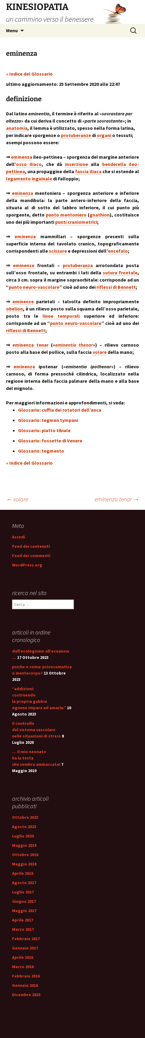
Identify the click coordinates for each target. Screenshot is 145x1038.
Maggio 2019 (24, 845)
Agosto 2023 (24, 826)
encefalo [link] (118, 251)
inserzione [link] (76, 164)
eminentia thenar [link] (74, 345)
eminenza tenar (117, 499)
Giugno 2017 (24, 901)
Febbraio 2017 (26, 938)
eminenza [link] (21, 157)
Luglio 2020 (23, 836)
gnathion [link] (100, 215)
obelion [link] (14, 309)
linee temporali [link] (61, 316)
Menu (12, 30)
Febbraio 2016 (26, 976)
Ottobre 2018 (25, 854)
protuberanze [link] (76, 135)
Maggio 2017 (24, 910)
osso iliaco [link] (29, 164)
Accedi (18, 537)
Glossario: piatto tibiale (44, 430)
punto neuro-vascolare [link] (34, 287)
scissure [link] (58, 251)
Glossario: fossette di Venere (50, 441)
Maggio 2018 (24, 864)
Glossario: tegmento (41, 451)
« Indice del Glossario (29, 74)
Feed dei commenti (31, 555)
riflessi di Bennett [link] (116, 287)
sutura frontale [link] (120, 273)
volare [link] (100, 352)
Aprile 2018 (22, 873)
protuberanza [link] (78, 265)
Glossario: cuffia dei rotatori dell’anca (59, 410)
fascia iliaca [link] (88, 171)
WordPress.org (27, 565)
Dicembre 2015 (26, 994)
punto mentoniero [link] (66, 215)
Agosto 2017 (24, 882)
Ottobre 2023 (25, 817)
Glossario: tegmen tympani (48, 420)
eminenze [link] (25, 236)
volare (17, 499)
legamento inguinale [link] (29, 179)
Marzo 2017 (23, 929)
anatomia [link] (16, 128)
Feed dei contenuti (31, 546)
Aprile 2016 (22, 957)
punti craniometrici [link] (76, 222)
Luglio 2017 (23, 892)
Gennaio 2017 (25, 948)
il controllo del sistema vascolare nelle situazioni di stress (36, 730)
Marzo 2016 (23, 966)
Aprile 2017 (22, 920)
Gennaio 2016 (25, 985)
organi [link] (104, 135)
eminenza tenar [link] (30, 345)
